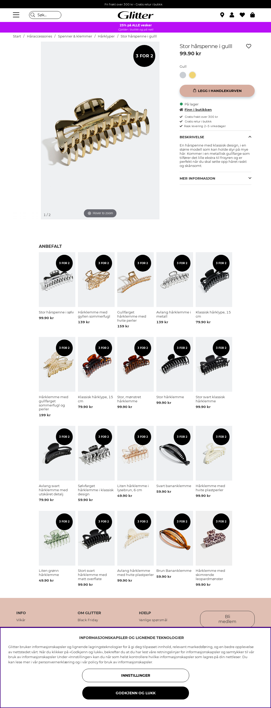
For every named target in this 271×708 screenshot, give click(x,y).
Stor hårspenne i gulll (139, 36)
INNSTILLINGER (135, 675)
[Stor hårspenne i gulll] (194, 75)
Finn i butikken (196, 109)
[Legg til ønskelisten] (248, 46)
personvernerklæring (57, 662)
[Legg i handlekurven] (217, 91)
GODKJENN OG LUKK (136, 693)
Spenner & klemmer (75, 36)
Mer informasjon (197, 178)
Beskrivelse (192, 137)
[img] (25, 61)
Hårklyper (106, 36)
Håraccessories (39, 36)
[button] (235, 15)
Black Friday (88, 620)
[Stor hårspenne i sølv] (184, 75)
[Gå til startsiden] (135, 15)
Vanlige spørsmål (153, 620)
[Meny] (17, 15)
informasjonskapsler (135, 662)
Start (17, 36)
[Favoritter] (245, 15)
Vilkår (21, 620)
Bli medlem (227, 619)
